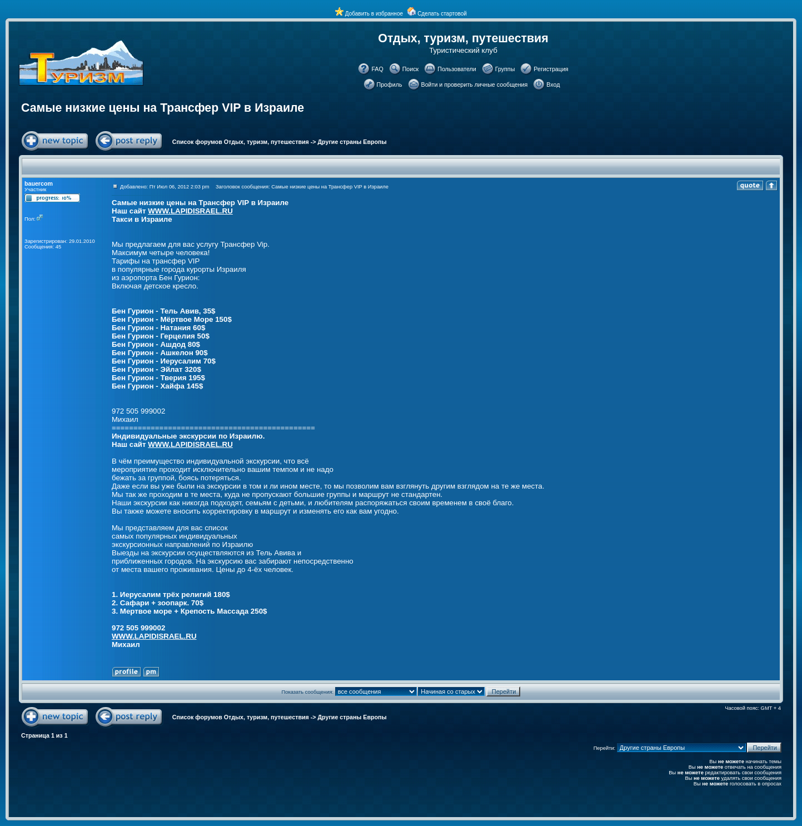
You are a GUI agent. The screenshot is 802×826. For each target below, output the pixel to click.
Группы (505, 69)
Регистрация (551, 69)
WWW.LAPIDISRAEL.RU (190, 211)
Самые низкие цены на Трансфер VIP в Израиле (162, 108)
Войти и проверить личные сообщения (474, 84)
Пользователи (456, 69)
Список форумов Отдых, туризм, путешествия (240, 141)
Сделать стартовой (442, 14)
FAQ (377, 69)
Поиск (410, 69)
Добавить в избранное (374, 14)
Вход (553, 84)
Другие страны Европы (352, 141)
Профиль (389, 84)
